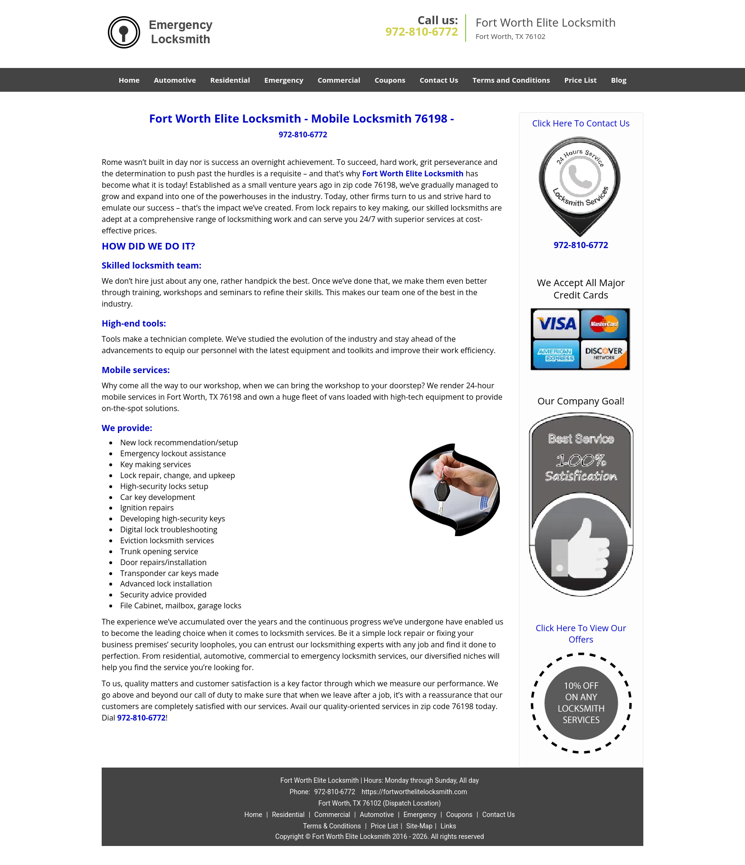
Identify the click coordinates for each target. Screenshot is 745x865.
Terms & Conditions (332, 826)
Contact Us (439, 80)
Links (448, 826)
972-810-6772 (421, 31)
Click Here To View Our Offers (580, 633)
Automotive (175, 80)
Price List (580, 80)
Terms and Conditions (511, 80)
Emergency (283, 80)
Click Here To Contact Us (581, 123)
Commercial (339, 80)
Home (129, 80)
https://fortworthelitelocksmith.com (414, 792)
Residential (230, 80)
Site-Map (419, 826)
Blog (618, 80)
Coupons (389, 80)
